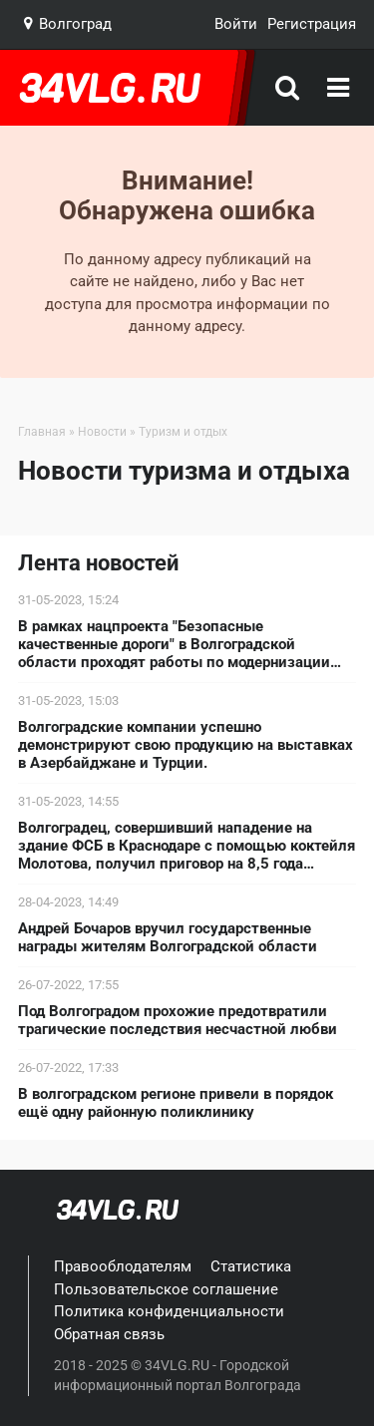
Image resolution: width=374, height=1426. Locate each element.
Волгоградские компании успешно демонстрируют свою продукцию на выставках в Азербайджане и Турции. (185, 745)
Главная (42, 432)
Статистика (250, 1266)
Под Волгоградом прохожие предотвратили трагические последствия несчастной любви (177, 1020)
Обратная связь (109, 1334)
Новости (102, 432)
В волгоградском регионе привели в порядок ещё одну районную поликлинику (175, 1103)
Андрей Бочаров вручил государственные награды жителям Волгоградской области (167, 937)
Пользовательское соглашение (166, 1289)
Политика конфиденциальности (169, 1311)
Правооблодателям (122, 1266)
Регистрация (311, 24)
